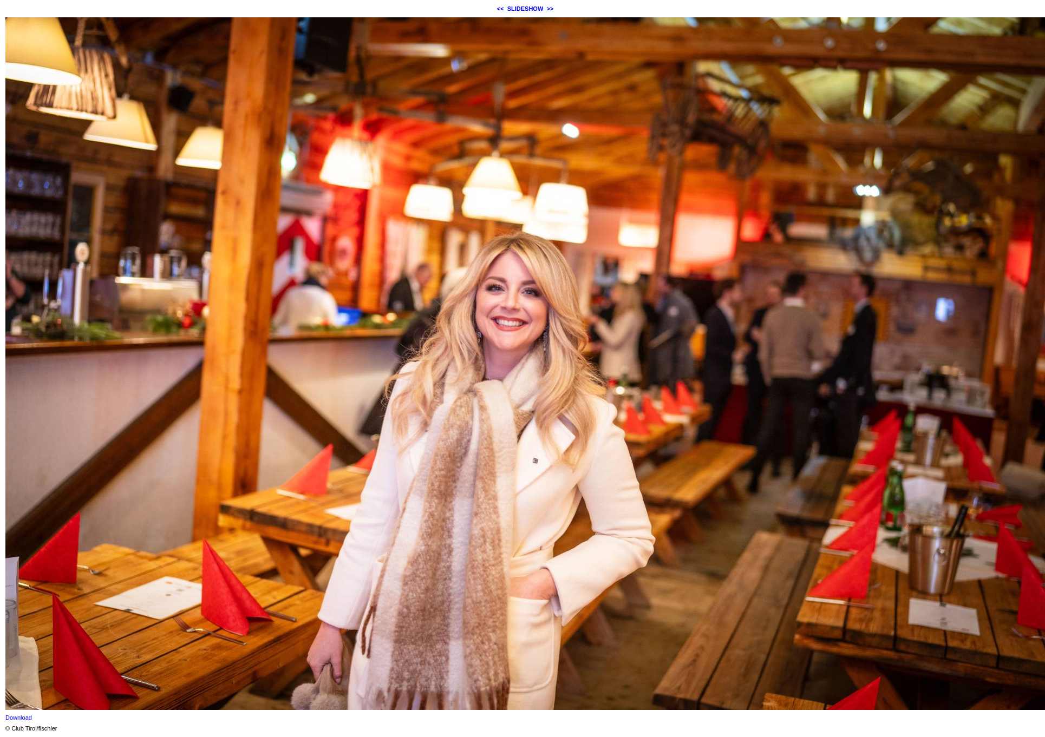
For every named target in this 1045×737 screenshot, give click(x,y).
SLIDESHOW (525, 8)
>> (549, 8)
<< (500, 8)
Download (18, 717)
